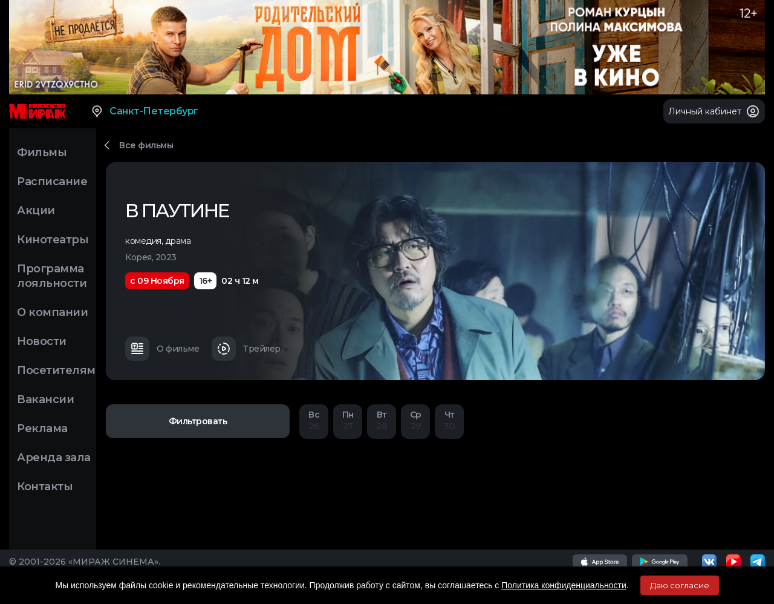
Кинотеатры (52, 239)
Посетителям (56, 370)
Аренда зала (54, 457)
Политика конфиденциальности (563, 585)
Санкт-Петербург (144, 111)
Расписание (52, 181)
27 (347, 420)
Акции (36, 210)
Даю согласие (679, 585)
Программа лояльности (51, 276)
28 (381, 420)
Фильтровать (198, 421)
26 (314, 420)
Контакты (45, 486)
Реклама (42, 428)
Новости (42, 341)
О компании (52, 312)
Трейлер (246, 348)
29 (415, 420)
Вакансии (45, 399)
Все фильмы (146, 145)
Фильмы (42, 152)
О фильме (162, 348)
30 (449, 420)
